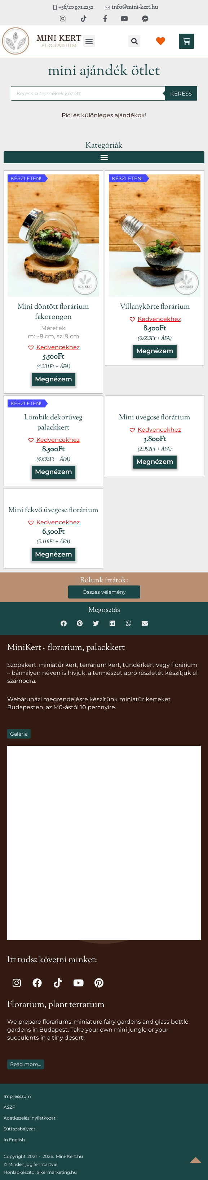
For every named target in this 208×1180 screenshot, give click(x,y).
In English (14, 1139)
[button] (89, 41)
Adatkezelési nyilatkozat (30, 1118)
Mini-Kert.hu (69, 1156)
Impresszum (17, 1096)
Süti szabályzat (19, 1129)
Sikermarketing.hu (57, 1172)
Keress (181, 93)
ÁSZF (9, 1107)
